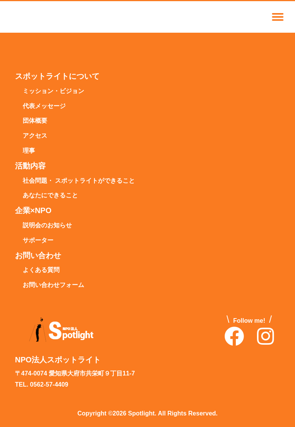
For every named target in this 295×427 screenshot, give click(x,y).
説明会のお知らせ (47, 225)
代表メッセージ (44, 106)
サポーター (38, 240)
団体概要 (35, 121)
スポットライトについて (57, 76)
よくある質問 (41, 270)
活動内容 (30, 166)
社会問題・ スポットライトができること (79, 181)
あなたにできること (50, 195)
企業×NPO (33, 211)
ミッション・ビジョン (53, 91)
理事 (29, 151)
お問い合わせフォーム (53, 285)
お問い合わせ (38, 256)
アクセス (35, 136)
